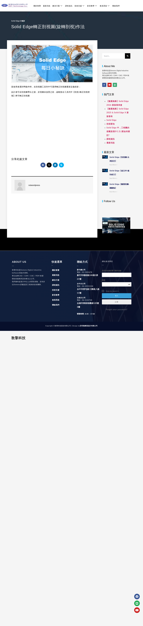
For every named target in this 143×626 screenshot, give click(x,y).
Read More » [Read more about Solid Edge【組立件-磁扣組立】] (113, 178)
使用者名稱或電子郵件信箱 (111, 271)
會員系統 (105, 6)
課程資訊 (68, 6)
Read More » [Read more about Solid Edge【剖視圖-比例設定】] (113, 164)
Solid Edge (112, 120)
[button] (43, 165)
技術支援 (79, 6)
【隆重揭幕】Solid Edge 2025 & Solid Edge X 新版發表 (118, 112)
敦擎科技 (18, 338)
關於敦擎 (37, 6)
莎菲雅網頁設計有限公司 (89, 326)
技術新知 (111, 124)
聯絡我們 (116, 6)
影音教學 (92, 6)
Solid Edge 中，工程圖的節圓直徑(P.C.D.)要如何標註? (118, 131)
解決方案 (57, 6)
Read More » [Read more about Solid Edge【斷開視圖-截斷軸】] (113, 191)
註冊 (116, 302)
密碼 (103, 280)
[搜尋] (127, 56)
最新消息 (46, 6)
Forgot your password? (116, 309)
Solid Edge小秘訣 (18, 21)
